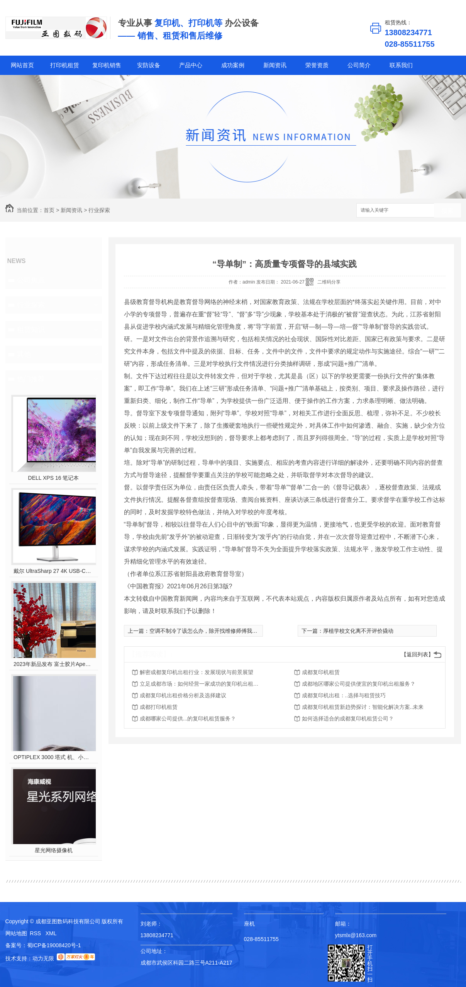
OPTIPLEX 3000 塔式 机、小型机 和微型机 (53, 757)
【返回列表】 (417, 654)
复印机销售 (106, 65)
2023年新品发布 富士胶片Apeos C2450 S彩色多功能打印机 (53, 664)
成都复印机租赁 (321, 672)
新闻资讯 (274, 65)
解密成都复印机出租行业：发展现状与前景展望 (196, 672)
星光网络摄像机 (54, 850)
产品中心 (190, 65)
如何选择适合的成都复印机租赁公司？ (348, 718)
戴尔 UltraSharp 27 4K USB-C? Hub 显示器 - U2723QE (53, 571)
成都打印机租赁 (159, 707)
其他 (24, 354)
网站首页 (22, 65)
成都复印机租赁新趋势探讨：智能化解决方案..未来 (363, 707)
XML (51, 933)
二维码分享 (329, 282)
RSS (36, 933)
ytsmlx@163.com (356, 935)
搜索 (447, 210)
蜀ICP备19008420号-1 (54, 945)
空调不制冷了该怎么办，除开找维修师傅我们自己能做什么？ (222, 631)
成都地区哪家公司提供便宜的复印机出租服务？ (358, 684)
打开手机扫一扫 (370, 963)
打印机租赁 (64, 65)
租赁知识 (31, 329)
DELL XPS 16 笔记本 (53, 478)
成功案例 (232, 65)
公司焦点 (31, 280)
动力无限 (43, 958)
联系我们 (401, 65)
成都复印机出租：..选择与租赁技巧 (344, 695)
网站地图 (16, 933)
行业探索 (99, 210)
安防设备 (148, 65)
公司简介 (359, 65)
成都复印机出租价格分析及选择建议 (183, 695)
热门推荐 (31, 379)
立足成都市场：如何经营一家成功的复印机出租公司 (201, 684)
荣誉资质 (317, 65)
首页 (49, 210)
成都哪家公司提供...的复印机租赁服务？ (188, 718)
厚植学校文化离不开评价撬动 (358, 631)
